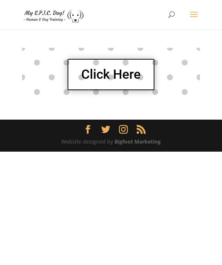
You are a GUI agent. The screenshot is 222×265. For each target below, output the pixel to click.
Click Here (111, 74)
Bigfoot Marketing (138, 141)
